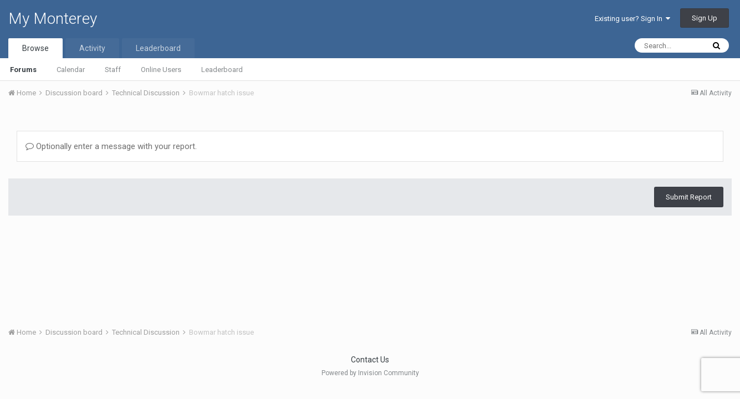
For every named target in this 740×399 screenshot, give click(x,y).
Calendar (71, 69)
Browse (35, 48)
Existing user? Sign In (632, 18)
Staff (113, 69)
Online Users (161, 69)
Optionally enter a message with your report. (111, 146)
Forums (23, 69)
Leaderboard (222, 69)
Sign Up (704, 18)
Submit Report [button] (689, 197)
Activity (92, 48)
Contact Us (370, 359)
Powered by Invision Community (370, 373)
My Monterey (52, 18)
